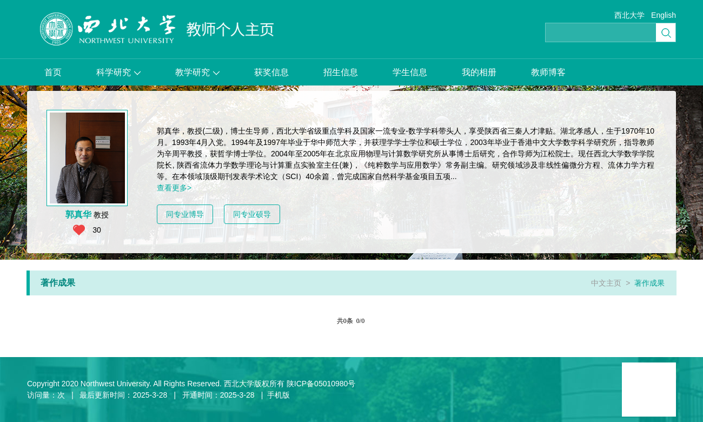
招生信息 (340, 72)
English (663, 15)
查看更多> (174, 187)
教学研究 (197, 72)
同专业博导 (185, 214)
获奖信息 (271, 72)
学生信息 (410, 72)
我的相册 (479, 72)
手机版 (278, 395)
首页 (53, 72)
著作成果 (649, 283)
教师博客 (548, 72)
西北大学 (629, 15)
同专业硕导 (252, 214)
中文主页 (606, 283)
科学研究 (118, 72)
